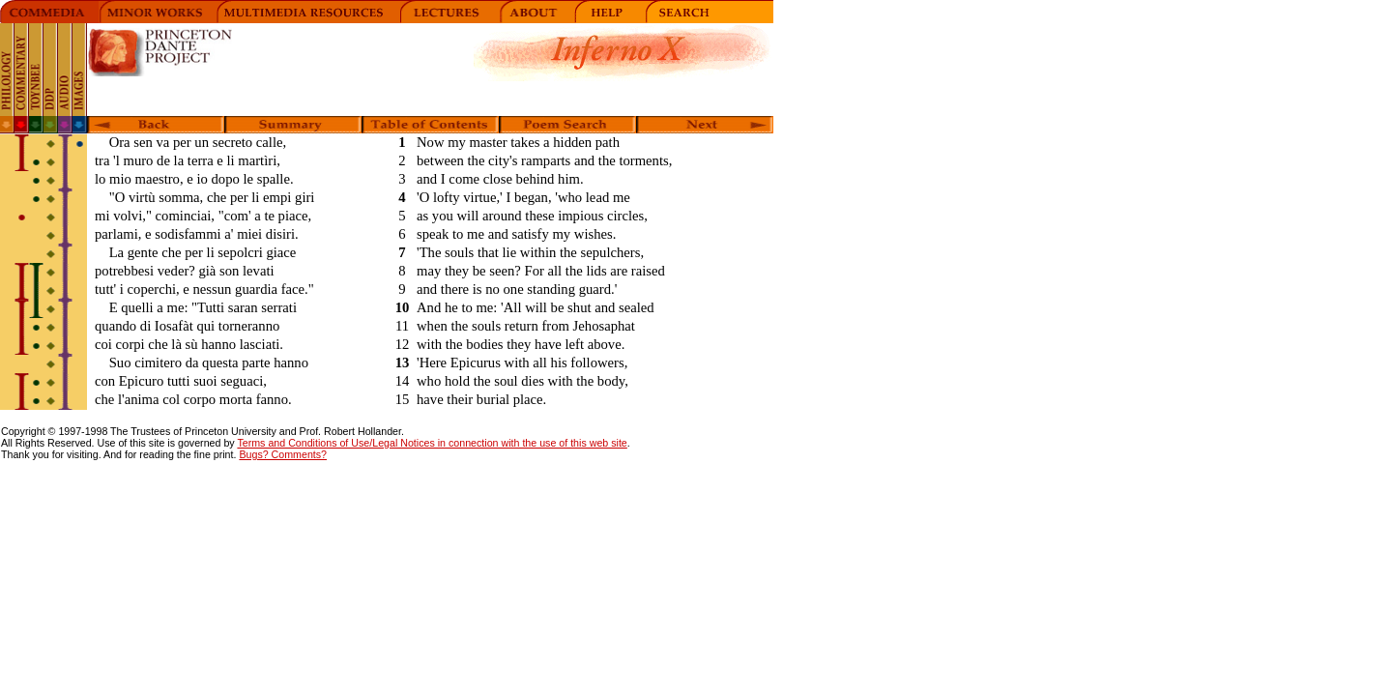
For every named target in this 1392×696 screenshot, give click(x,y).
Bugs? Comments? (283, 454)
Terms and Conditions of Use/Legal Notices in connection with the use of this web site (431, 443)
